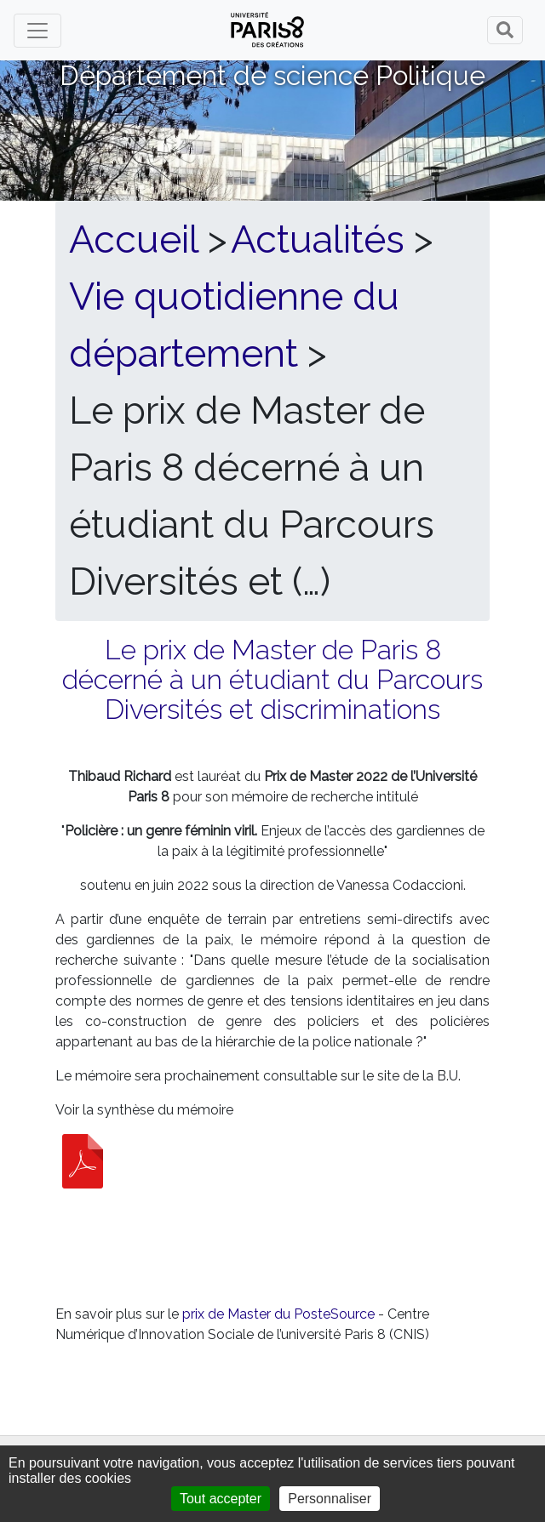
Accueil (133, 239)
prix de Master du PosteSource (278, 1314)
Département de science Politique (272, 75)
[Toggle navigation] (37, 31)
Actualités (317, 239)
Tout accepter (220, 1498)
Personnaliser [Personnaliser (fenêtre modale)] (329, 1498)
